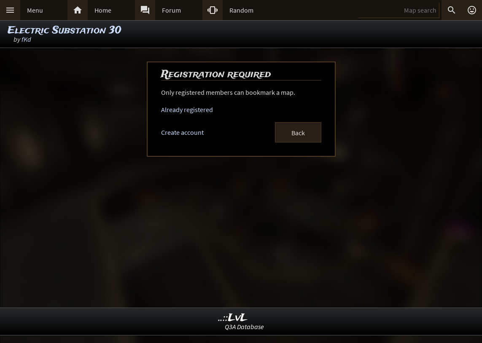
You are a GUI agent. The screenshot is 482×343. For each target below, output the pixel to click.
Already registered (187, 109)
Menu (35, 10)
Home (102, 10)
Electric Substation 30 (64, 30)
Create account (182, 132)
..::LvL (233, 318)
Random (241, 10)
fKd (26, 39)
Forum (171, 10)
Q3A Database (244, 326)
